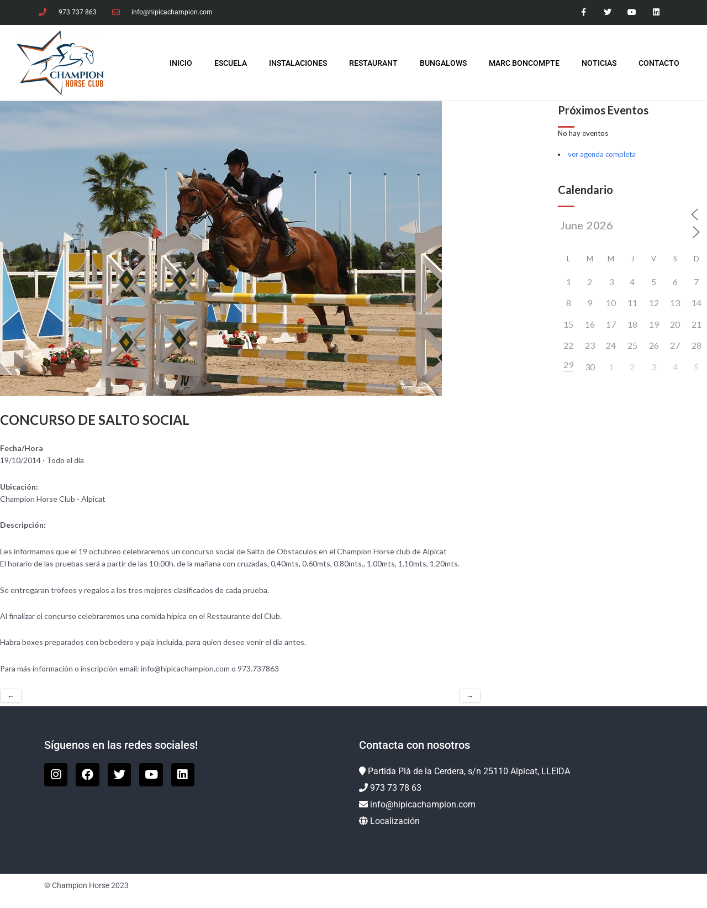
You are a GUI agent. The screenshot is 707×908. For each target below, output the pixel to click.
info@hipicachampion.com (423, 804)
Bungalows (443, 63)
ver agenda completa (602, 154)
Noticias (599, 63)
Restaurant (373, 63)
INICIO (181, 63)
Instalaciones (298, 63)
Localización (395, 821)
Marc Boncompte (524, 63)
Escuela (230, 63)
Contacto (659, 63)
